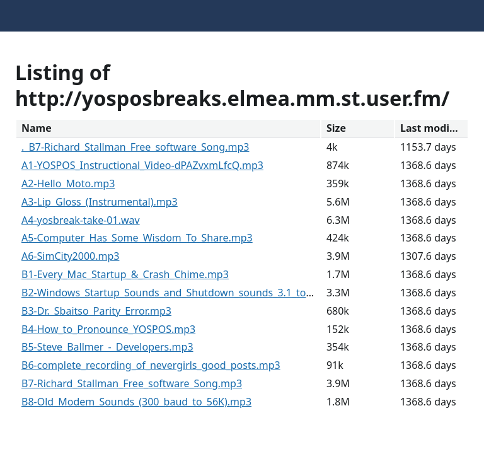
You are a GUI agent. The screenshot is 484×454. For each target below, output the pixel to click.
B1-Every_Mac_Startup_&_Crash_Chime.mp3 (125, 274)
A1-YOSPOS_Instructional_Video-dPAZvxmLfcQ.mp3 (142, 165)
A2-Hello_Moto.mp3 (68, 183)
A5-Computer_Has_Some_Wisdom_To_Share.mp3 (137, 238)
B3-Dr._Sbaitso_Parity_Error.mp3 (96, 311)
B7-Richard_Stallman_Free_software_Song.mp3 (131, 383)
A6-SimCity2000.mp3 (70, 256)
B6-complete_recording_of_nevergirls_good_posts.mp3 (150, 365)
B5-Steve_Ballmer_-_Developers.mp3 (107, 347)
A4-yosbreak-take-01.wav (80, 220)
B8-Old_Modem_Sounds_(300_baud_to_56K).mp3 (136, 402)
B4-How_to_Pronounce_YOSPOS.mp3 (108, 329)
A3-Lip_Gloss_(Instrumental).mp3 (99, 202)
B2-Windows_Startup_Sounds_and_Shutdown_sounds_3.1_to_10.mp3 (183, 293)
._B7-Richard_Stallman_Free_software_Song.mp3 (135, 147)
